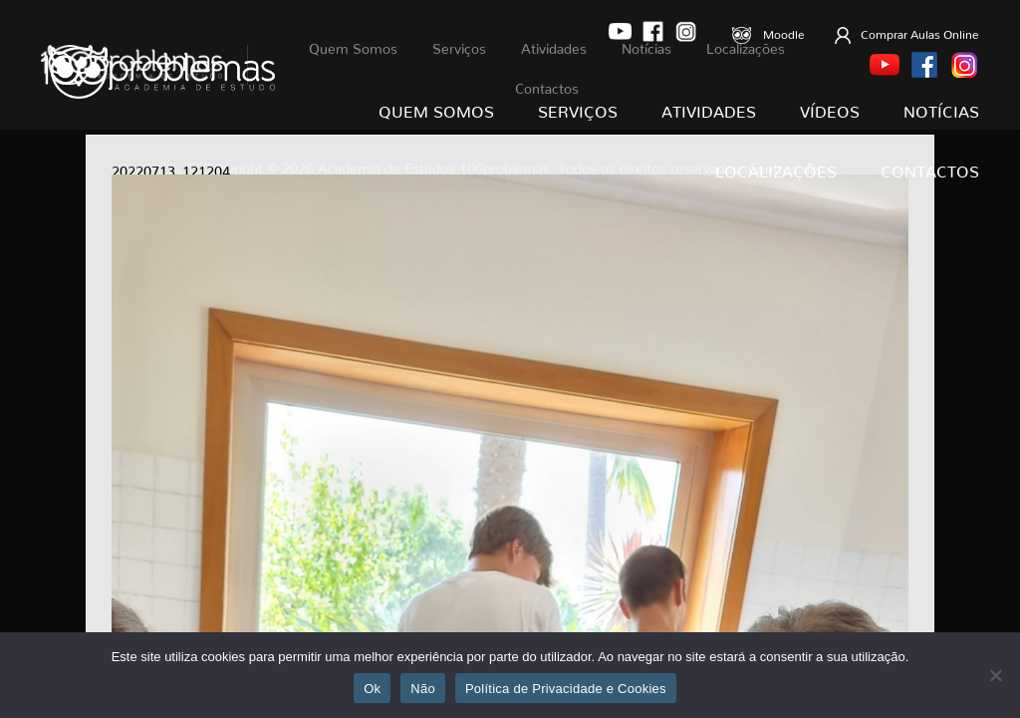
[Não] (995, 675)
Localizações (776, 168)
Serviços (578, 108)
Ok (372, 688)
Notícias (941, 108)
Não (422, 688)
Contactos (930, 168)
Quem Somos (436, 108)
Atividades (708, 108)
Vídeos (830, 108)
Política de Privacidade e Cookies (565, 688)
